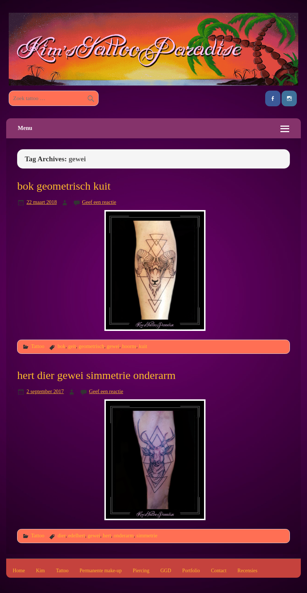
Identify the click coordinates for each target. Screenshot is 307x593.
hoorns (129, 346)
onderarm (123, 535)
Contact (219, 570)
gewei (113, 346)
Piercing (141, 570)
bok (61, 346)
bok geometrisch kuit (64, 186)
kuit (143, 346)
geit (72, 346)
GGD (165, 570)
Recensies (248, 570)
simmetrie (147, 535)
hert (107, 535)
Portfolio (191, 570)
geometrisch (91, 346)
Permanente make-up (101, 570)
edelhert (76, 535)
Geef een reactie (99, 202)
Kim (40, 570)
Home (19, 570)
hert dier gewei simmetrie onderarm (96, 375)
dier (61, 535)
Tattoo (37, 346)
